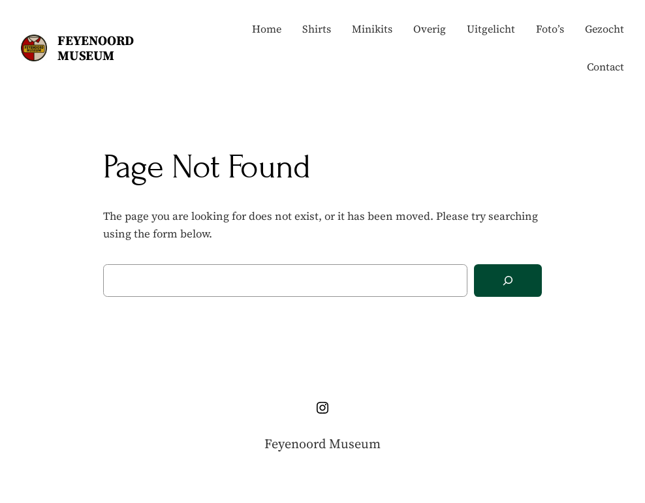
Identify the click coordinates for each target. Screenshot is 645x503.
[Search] (508, 280)
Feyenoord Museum (95, 48)
